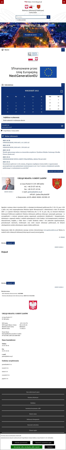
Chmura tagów (33, 430)
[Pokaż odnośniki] (2, 2)
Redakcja (33, 403)
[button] (57, 189)
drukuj (63, 237)
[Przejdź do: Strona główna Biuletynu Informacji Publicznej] (1, 131)
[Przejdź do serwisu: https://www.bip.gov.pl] (33, 2)
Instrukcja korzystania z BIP (33, 408)
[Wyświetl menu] (64, 2)
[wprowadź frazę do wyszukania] (31, 17)
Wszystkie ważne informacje (55, 171)
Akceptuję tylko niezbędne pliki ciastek (27, 447)
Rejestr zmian (33, 414)
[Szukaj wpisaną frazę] (48, 17)
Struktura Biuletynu (33, 397)
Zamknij (49, 447)
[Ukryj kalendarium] (63, 85)
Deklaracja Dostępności (33, 419)
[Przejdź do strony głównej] (33, 9)
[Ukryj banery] (63, 50)
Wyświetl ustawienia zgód (43, 442)
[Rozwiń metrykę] (10, 243)
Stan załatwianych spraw (33, 392)
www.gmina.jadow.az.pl (51, 230)
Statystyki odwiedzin (33, 425)
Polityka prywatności (21, 442)
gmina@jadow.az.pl (35, 192)
